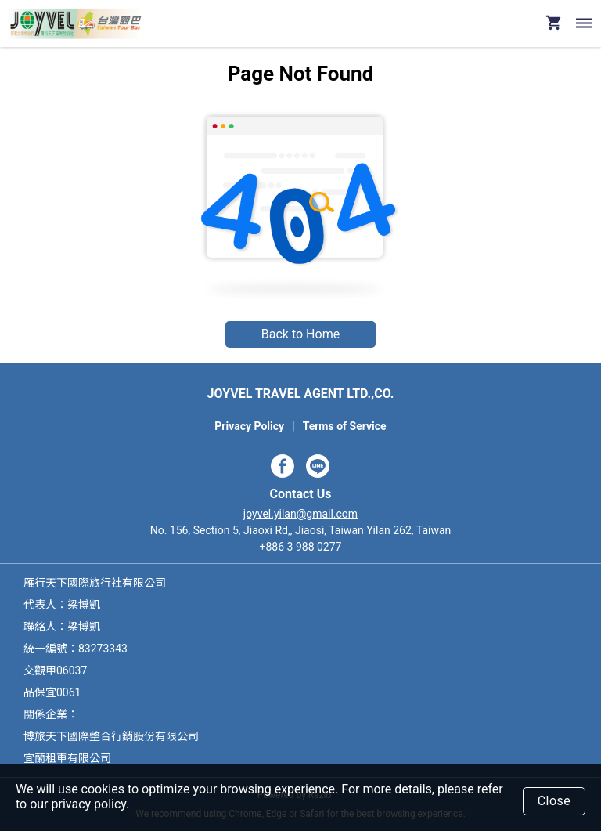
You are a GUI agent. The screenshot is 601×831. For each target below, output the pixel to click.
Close (554, 800)
